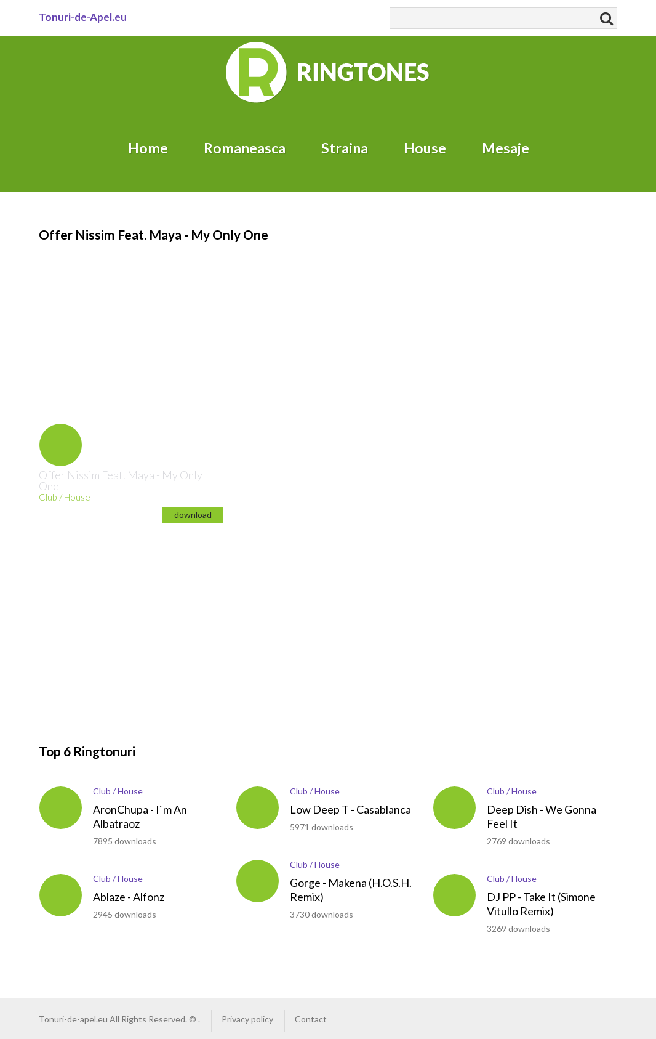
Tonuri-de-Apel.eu (83, 16)
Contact (311, 1019)
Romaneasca (244, 148)
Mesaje (505, 148)
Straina (344, 148)
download (193, 514)
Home (148, 148)
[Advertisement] (118, 321)
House (424, 148)
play (60, 445)
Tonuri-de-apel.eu (73, 1019)
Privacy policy (247, 1019)
